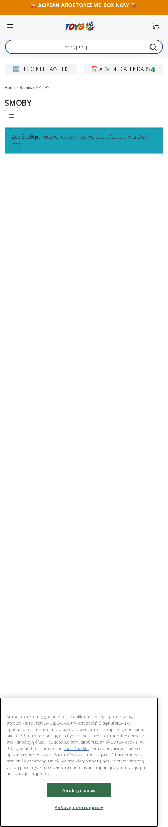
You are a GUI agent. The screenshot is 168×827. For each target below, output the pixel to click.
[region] (79, 762)
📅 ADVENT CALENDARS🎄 (124, 69)
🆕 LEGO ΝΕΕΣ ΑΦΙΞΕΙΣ (41, 69)
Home (10, 87)
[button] (155, 26)
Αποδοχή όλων (79, 790)
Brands (26, 87)
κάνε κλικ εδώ (76, 748)
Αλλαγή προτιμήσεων (79, 807)
